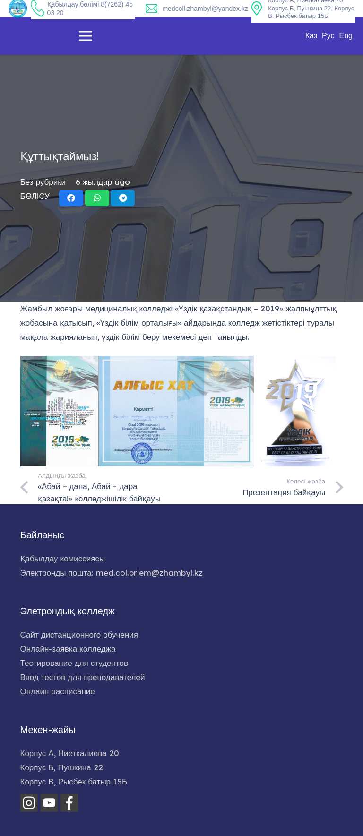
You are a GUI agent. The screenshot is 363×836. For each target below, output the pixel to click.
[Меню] (85, 36)
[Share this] (71, 198)
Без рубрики (43, 182)
